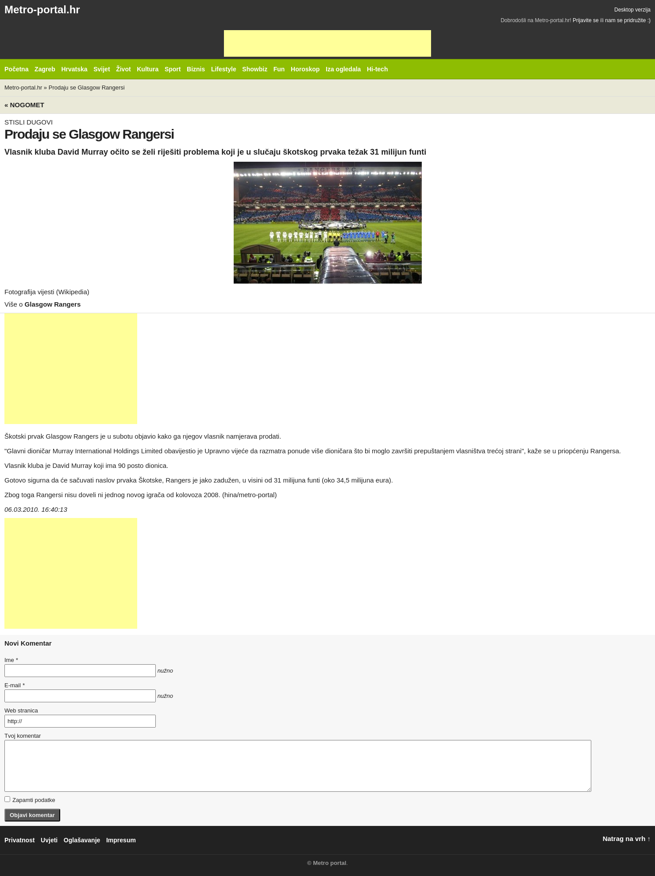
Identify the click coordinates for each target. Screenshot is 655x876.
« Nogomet (24, 105)
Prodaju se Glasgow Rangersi (87, 87)
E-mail (14, 685)
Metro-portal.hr (42, 10)
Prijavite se (586, 20)
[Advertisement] (327, 43)
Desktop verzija (632, 10)
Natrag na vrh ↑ (627, 838)
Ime (11, 660)
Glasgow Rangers (53, 304)
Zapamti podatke (29, 799)
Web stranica (21, 710)
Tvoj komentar (22, 735)
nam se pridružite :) (628, 20)
